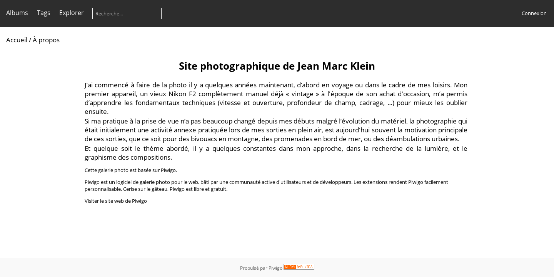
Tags (43, 12)
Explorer (71, 12)
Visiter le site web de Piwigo (116, 200)
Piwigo (275, 268)
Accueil (16, 39)
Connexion (534, 13)
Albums (17, 12)
